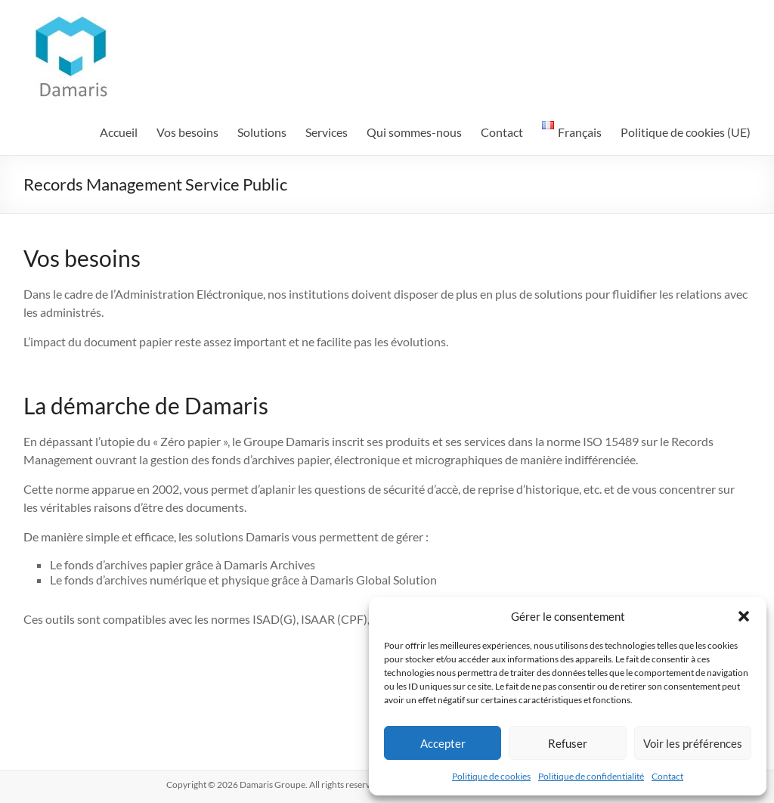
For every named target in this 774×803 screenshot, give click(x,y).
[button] (743, 616)
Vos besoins (187, 132)
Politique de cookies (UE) (686, 132)
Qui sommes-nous (414, 132)
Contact (667, 776)
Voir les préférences (692, 743)
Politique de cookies (491, 776)
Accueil (119, 132)
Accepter (443, 743)
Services (326, 132)
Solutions (261, 132)
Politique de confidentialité (591, 776)
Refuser (567, 743)
